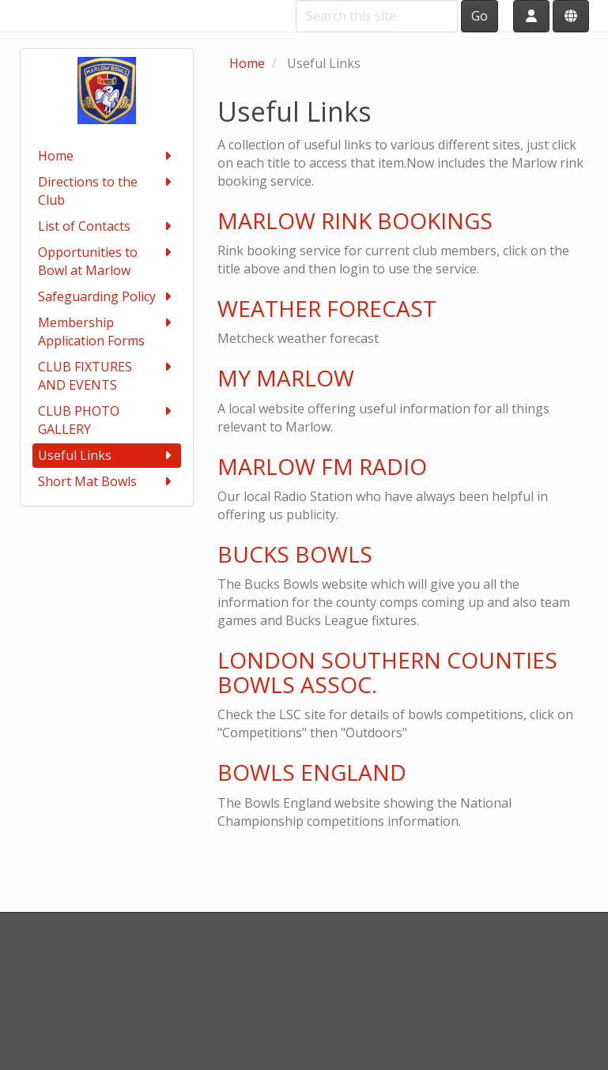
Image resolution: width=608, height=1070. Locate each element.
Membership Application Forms (107, 331)
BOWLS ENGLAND (311, 772)
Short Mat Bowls (107, 482)
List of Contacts (107, 226)
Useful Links (107, 455)
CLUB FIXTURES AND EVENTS (107, 376)
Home (107, 156)
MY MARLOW (285, 378)
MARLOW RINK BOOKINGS (355, 220)
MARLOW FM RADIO (322, 466)
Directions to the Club (107, 191)
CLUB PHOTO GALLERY (107, 420)
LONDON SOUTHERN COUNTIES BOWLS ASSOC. (387, 672)
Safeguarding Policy (107, 297)
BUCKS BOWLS (294, 554)
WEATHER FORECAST (326, 308)
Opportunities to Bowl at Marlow (107, 261)
